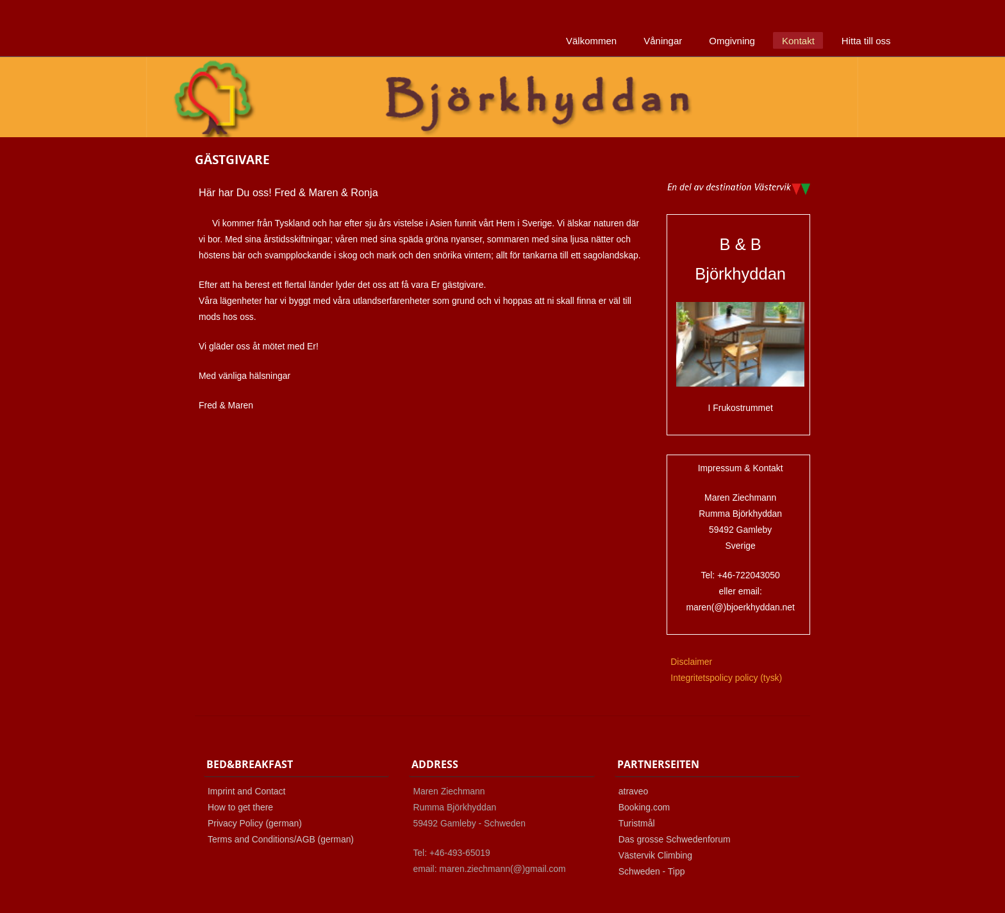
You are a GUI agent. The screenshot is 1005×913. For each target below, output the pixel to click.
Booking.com (644, 807)
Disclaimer (691, 662)
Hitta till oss (866, 40)
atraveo (633, 791)
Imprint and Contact (246, 791)
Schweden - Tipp (652, 871)
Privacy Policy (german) (255, 823)
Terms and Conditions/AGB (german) (281, 839)
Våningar (663, 40)
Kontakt (798, 40)
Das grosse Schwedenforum (675, 839)
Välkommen (591, 40)
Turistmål (637, 823)
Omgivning (732, 40)
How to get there (240, 807)
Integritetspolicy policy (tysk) (726, 678)
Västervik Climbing (655, 855)
